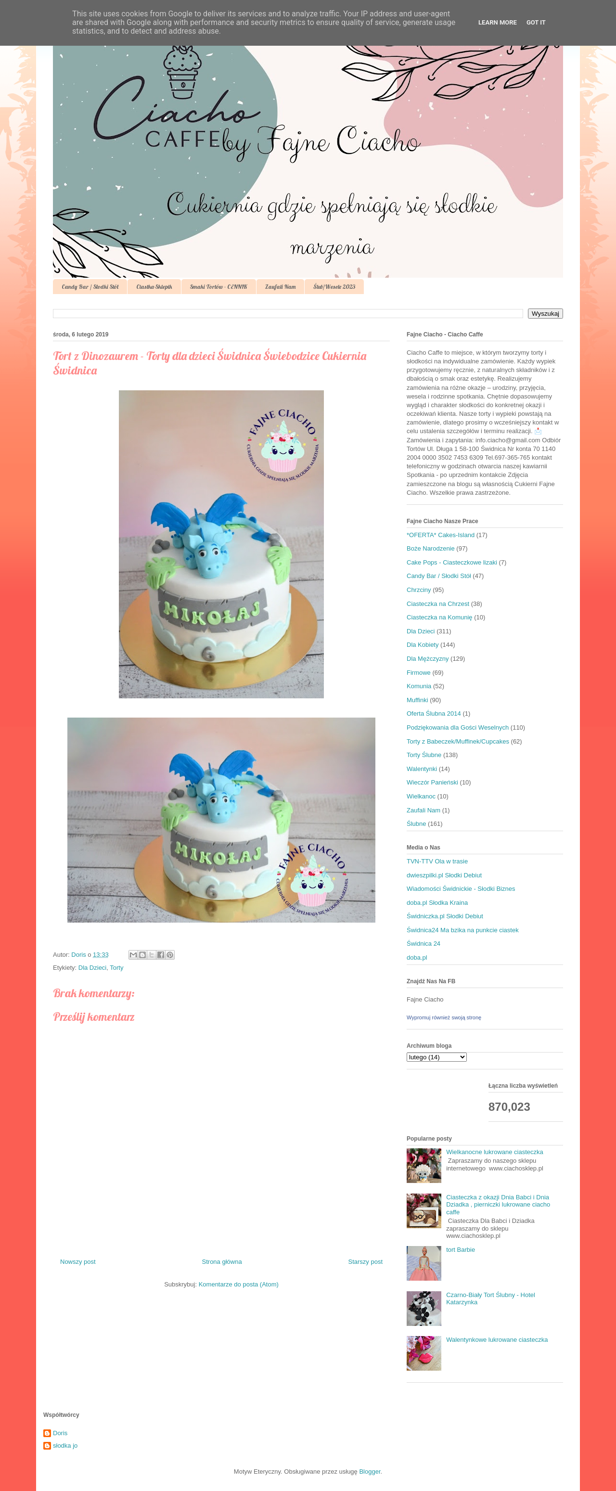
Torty (116, 967)
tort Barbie (460, 1249)
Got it (536, 22)
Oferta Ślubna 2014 (434, 713)
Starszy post (365, 1261)
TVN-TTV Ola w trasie (437, 861)
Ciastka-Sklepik (154, 286)
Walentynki (422, 768)
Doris (60, 1433)
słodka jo (65, 1445)
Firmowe (419, 672)
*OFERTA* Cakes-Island (441, 535)
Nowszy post (78, 1261)
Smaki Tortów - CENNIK (218, 286)
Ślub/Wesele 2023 (334, 286)
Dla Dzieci (92, 967)
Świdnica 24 (423, 943)
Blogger (369, 1471)
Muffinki (417, 700)
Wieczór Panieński (432, 782)
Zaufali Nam (280, 286)
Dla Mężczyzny (428, 658)
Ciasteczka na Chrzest (438, 603)
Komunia (419, 686)
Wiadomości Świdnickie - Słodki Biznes (461, 888)
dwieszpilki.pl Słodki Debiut (444, 875)
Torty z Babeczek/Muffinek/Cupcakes (458, 741)
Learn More (497, 22)
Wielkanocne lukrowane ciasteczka (494, 1152)
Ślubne (416, 823)
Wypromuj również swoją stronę (444, 1017)
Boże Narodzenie (431, 548)
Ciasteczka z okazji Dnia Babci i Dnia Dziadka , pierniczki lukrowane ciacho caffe (498, 1205)
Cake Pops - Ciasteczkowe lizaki (452, 562)
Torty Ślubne (424, 754)
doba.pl (417, 957)
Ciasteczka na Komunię (440, 617)
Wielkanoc (421, 796)
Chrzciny (419, 589)
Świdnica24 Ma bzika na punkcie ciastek (463, 930)
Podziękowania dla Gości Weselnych (458, 727)
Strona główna (222, 1261)
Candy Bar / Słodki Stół (90, 286)
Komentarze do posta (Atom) (239, 1284)
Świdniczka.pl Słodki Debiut (445, 916)
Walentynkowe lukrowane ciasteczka (497, 1339)
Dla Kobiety (422, 644)
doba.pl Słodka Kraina (437, 902)
